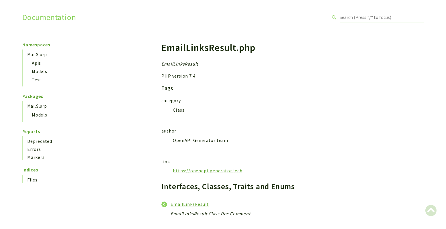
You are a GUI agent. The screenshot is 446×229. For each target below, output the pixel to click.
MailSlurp (37, 54)
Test (37, 79)
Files (32, 180)
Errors (34, 149)
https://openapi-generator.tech (207, 170)
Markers (36, 157)
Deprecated (39, 141)
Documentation (49, 17)
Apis (36, 63)
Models (39, 71)
